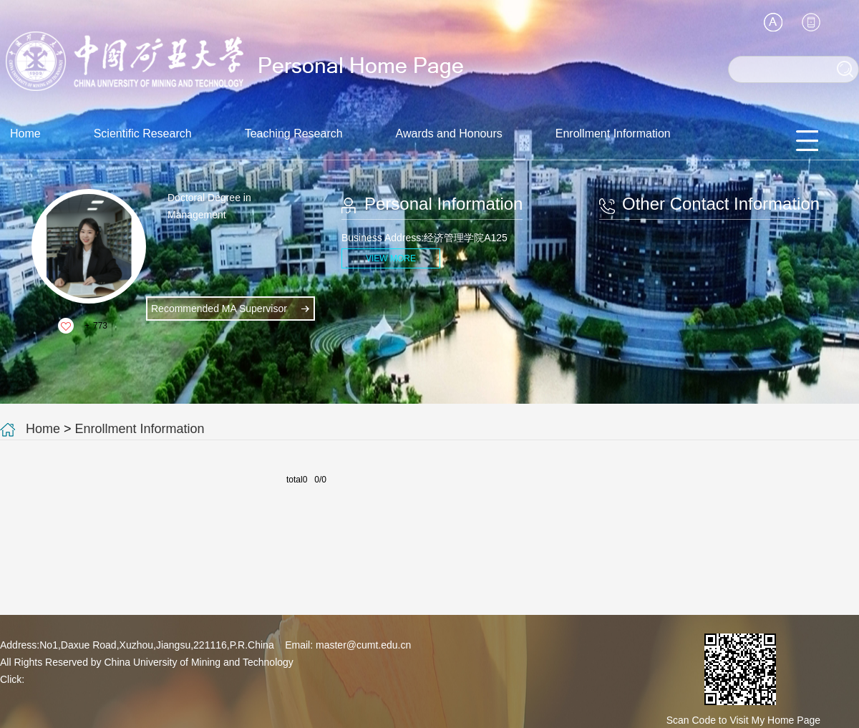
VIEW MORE (391, 258)
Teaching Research (294, 133)
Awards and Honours (449, 133)
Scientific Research (143, 133)
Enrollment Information (613, 133)
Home (25, 133)
